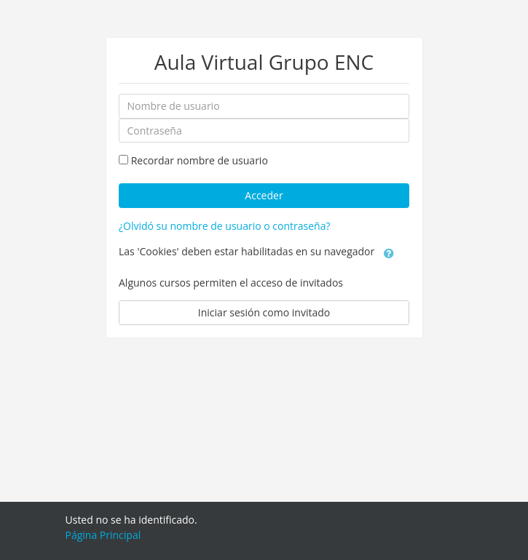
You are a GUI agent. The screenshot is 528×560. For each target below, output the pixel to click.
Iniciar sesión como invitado (264, 312)
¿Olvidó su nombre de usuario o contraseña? (224, 226)
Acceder (264, 195)
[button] (389, 252)
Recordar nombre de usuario (199, 160)
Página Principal (103, 535)
